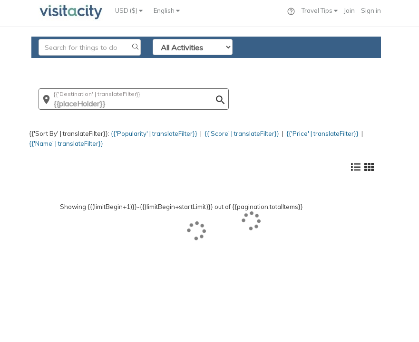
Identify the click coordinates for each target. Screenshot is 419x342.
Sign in (371, 10)
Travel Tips (320, 10)
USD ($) (129, 10)
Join (349, 10)
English (167, 10)
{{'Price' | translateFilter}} (322, 133)
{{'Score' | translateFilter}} (242, 133)
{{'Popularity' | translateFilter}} (154, 133)
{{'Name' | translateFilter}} (66, 143)
